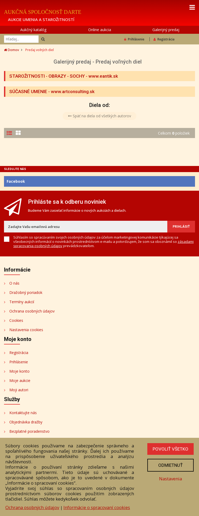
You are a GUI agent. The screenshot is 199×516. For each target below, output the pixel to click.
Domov (11, 50)
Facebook (16, 181)
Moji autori (18, 389)
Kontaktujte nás (23, 412)
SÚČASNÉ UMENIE (28, 91)
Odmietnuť (170, 465)
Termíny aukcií (21, 301)
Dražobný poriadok (25, 292)
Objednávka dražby (25, 422)
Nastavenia (170, 479)
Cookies (16, 320)
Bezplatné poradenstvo (29, 431)
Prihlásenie (134, 39)
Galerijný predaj (165, 29)
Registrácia (163, 39)
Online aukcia (99, 29)
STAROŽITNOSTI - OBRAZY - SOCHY (47, 76)
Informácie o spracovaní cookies (96, 507)
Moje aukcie (19, 380)
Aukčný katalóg (33, 29)
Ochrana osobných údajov (32, 311)
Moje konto (19, 371)
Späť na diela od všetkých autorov (99, 115)
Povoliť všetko (170, 449)
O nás (14, 283)
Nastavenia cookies (26, 329)
